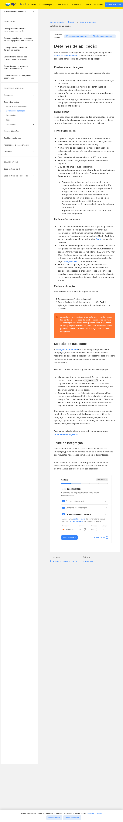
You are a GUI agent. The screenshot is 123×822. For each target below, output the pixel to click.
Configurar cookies (72, 817)
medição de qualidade (67, 349)
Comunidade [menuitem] (91, 5)
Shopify (72, 22)
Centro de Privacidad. (95, 813)
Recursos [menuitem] (63, 5)
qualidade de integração (66, 434)
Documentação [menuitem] (46, 5)
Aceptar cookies (54, 817)
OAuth (99, 239)
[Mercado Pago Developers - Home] (18, 5)
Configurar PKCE (71, 261)
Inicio (33, 4)
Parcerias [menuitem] (76, 5)
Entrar (100, 4)
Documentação (57, 22)
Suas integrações (88, 22)
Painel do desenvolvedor (66, 55)
